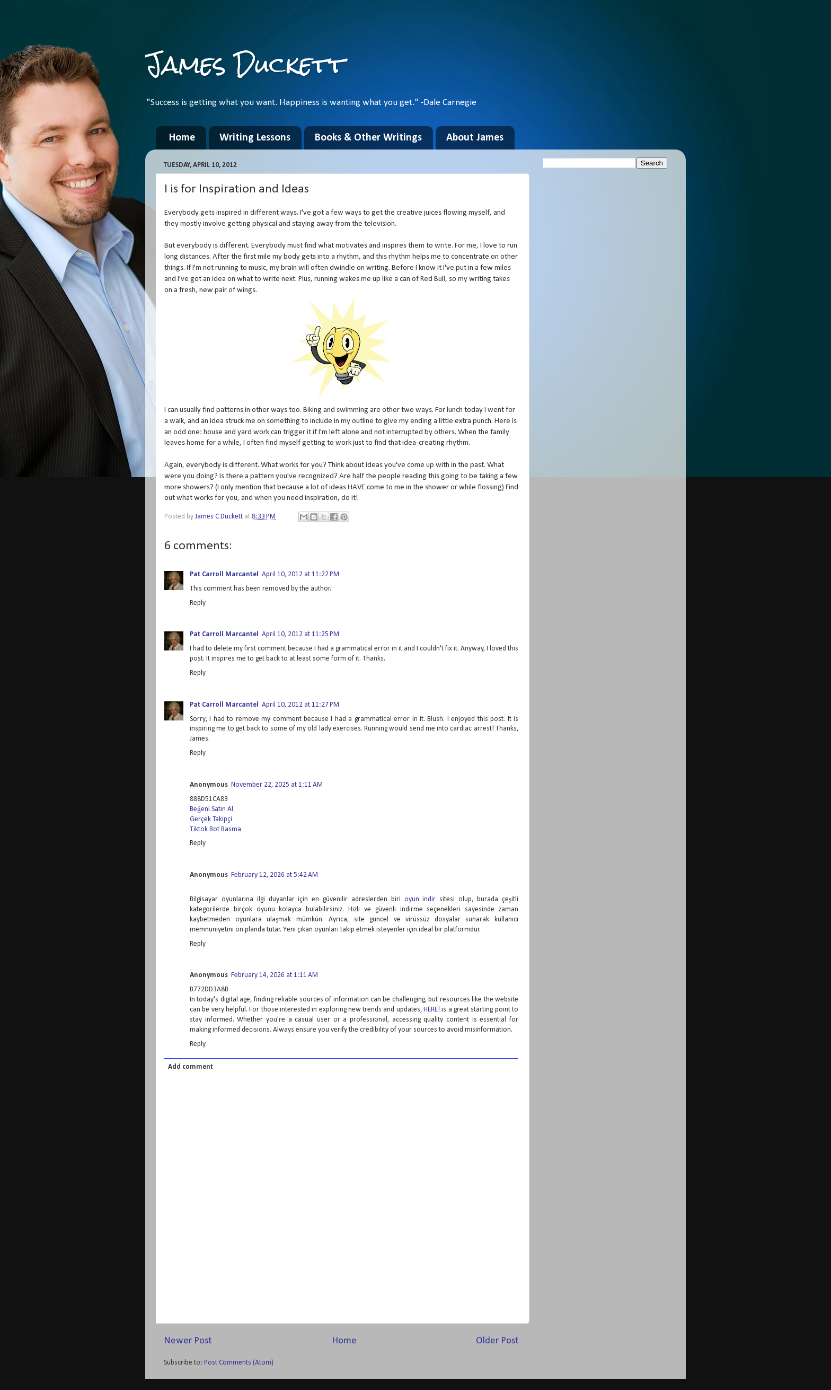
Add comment (190, 1066)
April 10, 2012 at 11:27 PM (300, 704)
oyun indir (420, 899)
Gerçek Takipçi (211, 819)
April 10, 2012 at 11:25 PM (300, 634)
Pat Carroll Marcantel (224, 574)
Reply (198, 603)
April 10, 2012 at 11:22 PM (300, 574)
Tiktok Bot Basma (215, 829)
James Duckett (245, 64)
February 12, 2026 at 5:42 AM (274, 875)
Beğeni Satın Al (211, 809)
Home (182, 138)
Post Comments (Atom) (238, 1362)
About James (474, 138)
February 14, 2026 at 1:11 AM (274, 975)
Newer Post (188, 1341)
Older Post (497, 1341)
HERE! (431, 1009)
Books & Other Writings (368, 138)
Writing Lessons (254, 138)
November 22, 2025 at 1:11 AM (277, 784)
